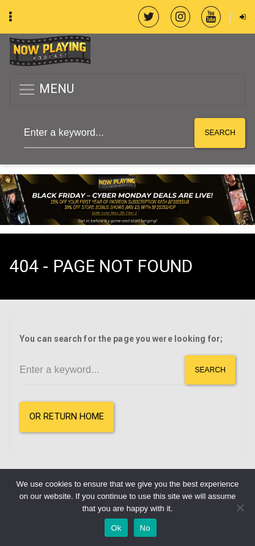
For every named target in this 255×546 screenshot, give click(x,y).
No (145, 528)
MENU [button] (46, 89)
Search (219, 132)
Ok (116, 528)
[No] (240, 507)
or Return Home (66, 416)
